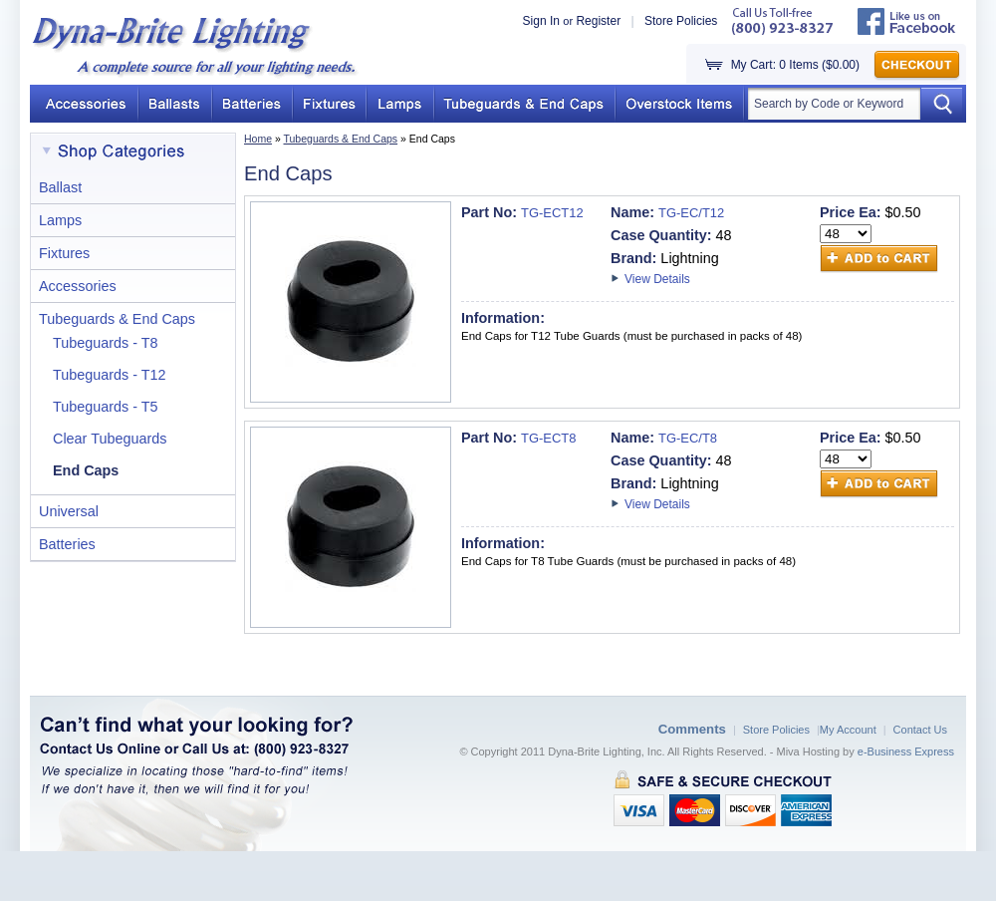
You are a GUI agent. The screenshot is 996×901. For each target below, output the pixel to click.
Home (258, 139)
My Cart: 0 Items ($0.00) (795, 65)
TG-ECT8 (548, 438)
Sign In (541, 21)
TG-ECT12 (552, 212)
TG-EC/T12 (691, 212)
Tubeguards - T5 (105, 407)
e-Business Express (906, 751)
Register (598, 21)
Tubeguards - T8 (105, 343)
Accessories (78, 286)
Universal (69, 511)
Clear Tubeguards (109, 439)
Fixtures (64, 253)
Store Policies (680, 21)
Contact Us (920, 730)
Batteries (67, 544)
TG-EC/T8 (687, 438)
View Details (657, 279)
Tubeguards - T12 (109, 375)
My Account (848, 730)
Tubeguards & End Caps (341, 139)
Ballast (60, 187)
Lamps (60, 220)
